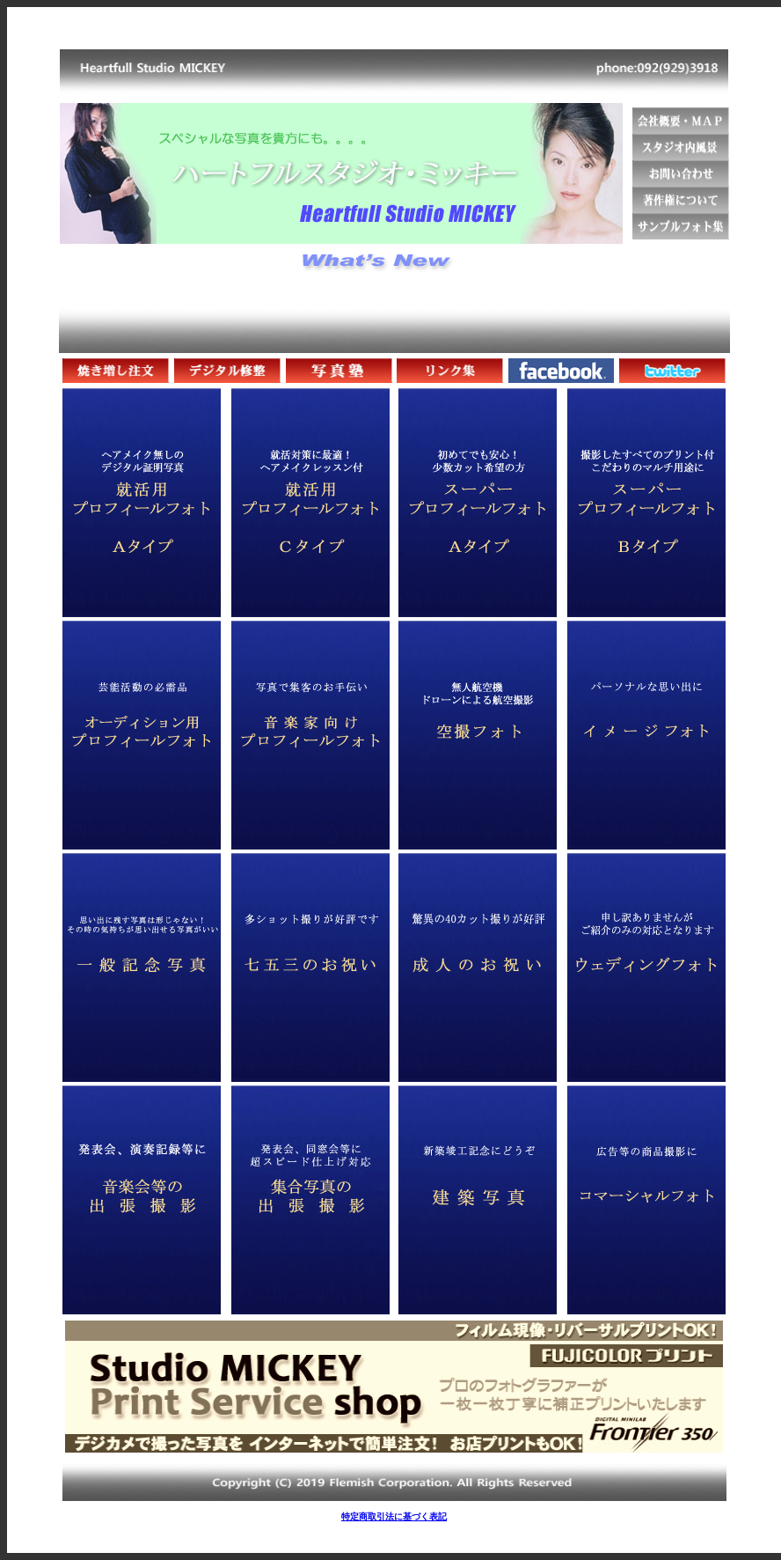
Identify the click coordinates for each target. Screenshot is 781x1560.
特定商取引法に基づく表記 (394, 1516)
